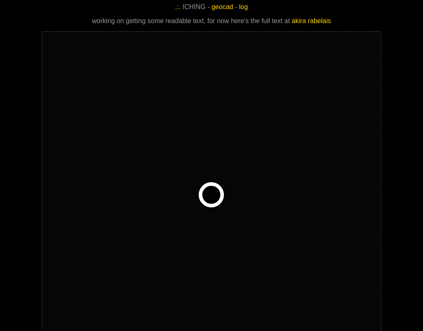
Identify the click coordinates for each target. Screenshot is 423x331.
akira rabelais (311, 20)
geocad (222, 6)
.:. (178, 6)
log (243, 6)
